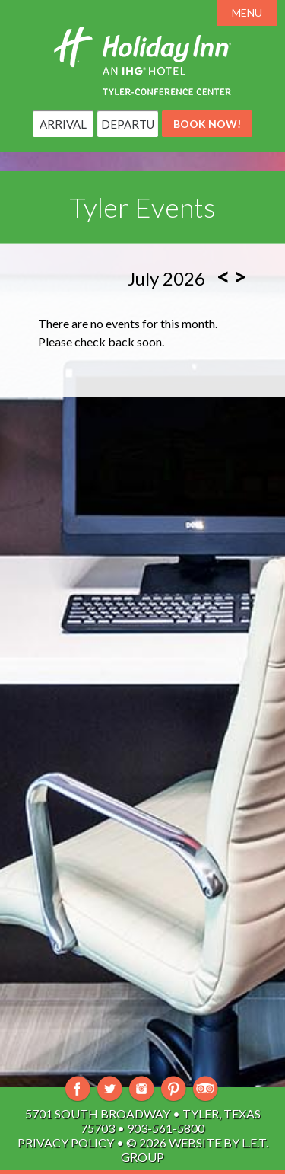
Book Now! (207, 123)
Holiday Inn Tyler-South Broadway (142, 61)
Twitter (110, 1089)
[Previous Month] (223, 276)
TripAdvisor (205, 1089)
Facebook (78, 1089)
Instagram (141, 1089)
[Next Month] (240, 276)
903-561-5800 (165, 1128)
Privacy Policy (65, 1142)
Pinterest (173, 1089)
